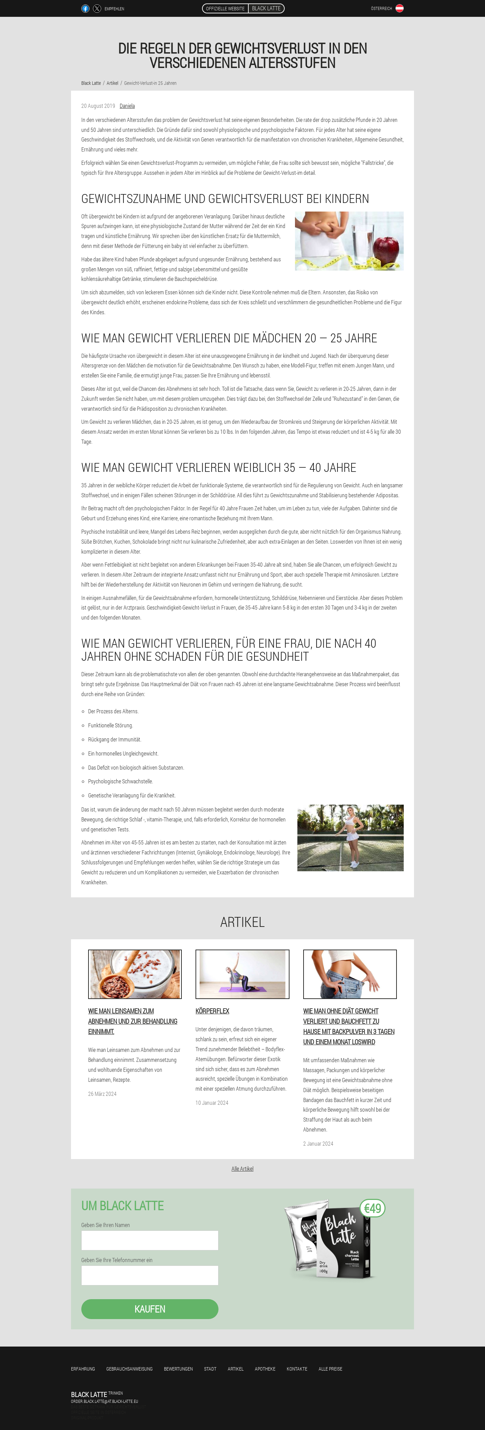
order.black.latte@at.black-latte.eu (104, 1401)
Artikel (236, 1368)
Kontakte (297, 1368)
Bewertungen (178, 1368)
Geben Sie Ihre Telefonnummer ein (117, 1260)
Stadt (210, 1368)
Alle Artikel (242, 1168)
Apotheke (265, 1368)
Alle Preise (330, 1368)
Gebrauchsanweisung (129, 1368)
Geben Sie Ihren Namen (105, 1225)
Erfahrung (83, 1368)
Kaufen (149, 1309)
